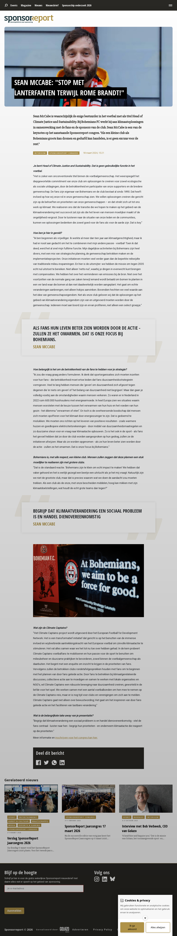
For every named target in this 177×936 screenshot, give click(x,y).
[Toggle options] (145, 918)
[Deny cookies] (158, 927)
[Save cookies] (132, 927)
